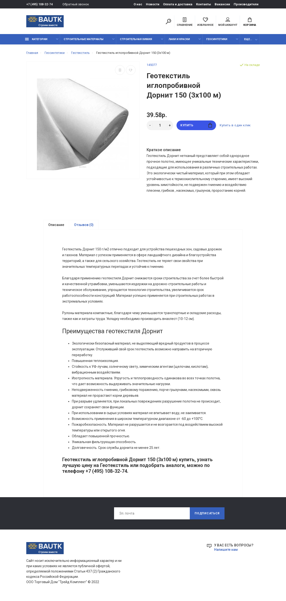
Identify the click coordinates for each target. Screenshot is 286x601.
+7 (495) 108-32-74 (39, 4)
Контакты (203, 4)
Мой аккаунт (227, 22)
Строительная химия (136, 39)
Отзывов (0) (84, 225)
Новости (152, 4)
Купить (196, 125)
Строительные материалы (83, 39)
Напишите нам (226, 550)
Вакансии (222, 4)
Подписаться (207, 513)
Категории (36, 39)
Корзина (249, 22)
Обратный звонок (75, 4)
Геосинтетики (216, 39)
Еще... (248, 39)
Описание (56, 225)
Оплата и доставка (177, 4)
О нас (138, 4)
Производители (246, 4)
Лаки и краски (179, 39)
